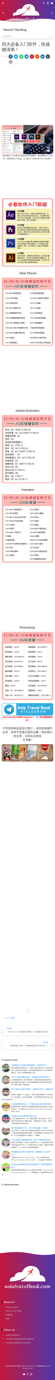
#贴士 (13, 1018)
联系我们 (9, 1314)
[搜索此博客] (27, 36)
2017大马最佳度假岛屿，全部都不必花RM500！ (31, 1077)
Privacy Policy (12, 1307)
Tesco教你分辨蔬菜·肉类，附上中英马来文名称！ (31, 1140)
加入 (38, 717)
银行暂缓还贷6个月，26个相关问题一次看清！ (30, 1128)
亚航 (7, 1318)
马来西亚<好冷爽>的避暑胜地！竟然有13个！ (29, 1065)
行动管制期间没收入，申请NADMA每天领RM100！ (32, 1104)
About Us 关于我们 (14, 1311)
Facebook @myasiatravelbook (20, 1339)
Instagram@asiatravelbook (18, 1342)
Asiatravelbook (12, 1335)
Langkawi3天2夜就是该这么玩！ (24, 1116)
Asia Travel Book (28, 1366)
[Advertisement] (27, 94)
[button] (11, 56)
